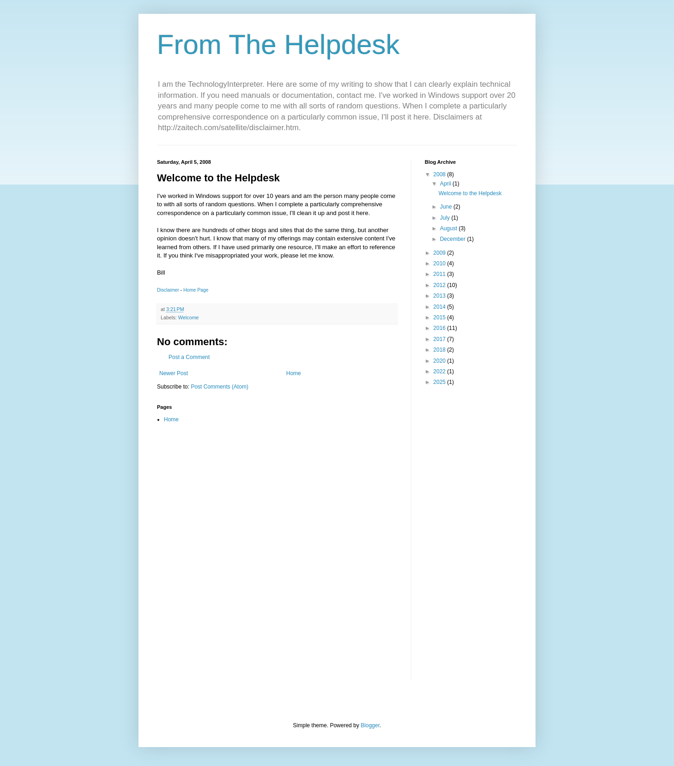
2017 (440, 339)
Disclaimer (168, 290)
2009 (440, 253)
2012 (440, 285)
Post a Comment (189, 357)
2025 (440, 382)
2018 (440, 350)
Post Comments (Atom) (219, 386)
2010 (440, 263)
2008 (440, 174)
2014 (440, 307)
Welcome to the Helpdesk (470, 193)
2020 (440, 361)
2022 (440, 371)
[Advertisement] (452, 539)
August (449, 228)
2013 (440, 296)
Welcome (188, 317)
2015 (440, 317)
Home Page (195, 290)
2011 (440, 274)
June (446, 206)
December (453, 239)
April (446, 183)
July (445, 218)
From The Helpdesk (278, 44)
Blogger (370, 725)
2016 (440, 328)
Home (293, 373)
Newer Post (173, 373)
